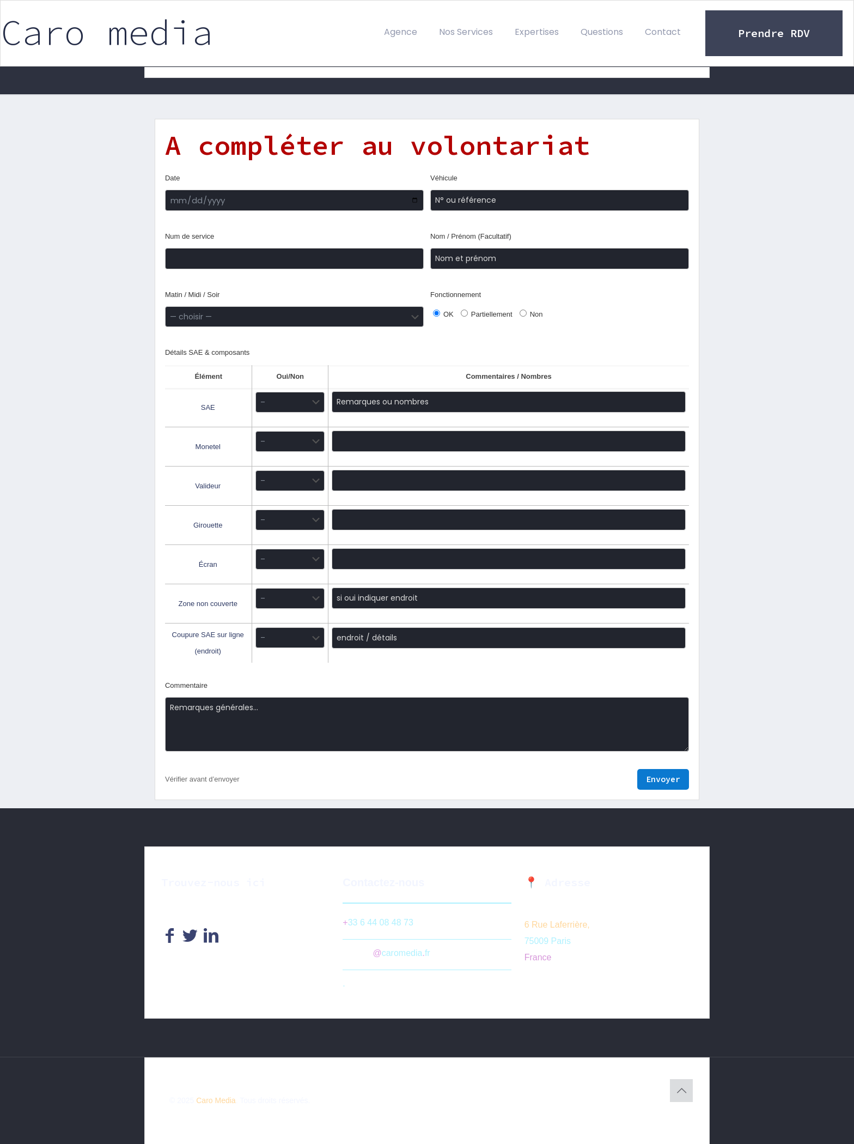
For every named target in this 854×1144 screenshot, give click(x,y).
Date (172, 178)
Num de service (189, 236)
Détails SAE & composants (207, 350)
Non (531, 314)
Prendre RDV (774, 33)
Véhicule (443, 178)
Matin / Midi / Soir (192, 294)
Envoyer (663, 777)
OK (443, 314)
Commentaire (186, 683)
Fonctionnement (455, 294)
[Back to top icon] (681, 1088)
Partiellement (487, 314)
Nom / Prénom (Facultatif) (470, 236)
